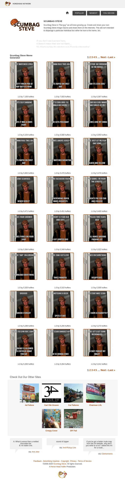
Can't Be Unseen (51, 405)
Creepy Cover (51, 431)
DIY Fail (73, 431)
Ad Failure (29, 405)
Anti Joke (35, 452)
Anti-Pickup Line (69, 448)
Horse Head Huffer (58, 467)
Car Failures (73, 405)
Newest (93, 13)
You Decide (109, 13)
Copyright (65, 461)
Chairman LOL (95, 405)
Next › (104, 57)
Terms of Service (84, 461)
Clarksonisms (106, 454)
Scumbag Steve (59, 464)
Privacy (73, 461)
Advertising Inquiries (51, 461)
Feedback (38, 461)
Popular (79, 13)
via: (30, 452)
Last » (111, 57)
